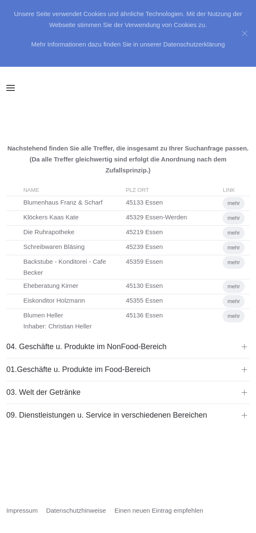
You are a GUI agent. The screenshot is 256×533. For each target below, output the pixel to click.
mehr (233, 203)
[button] (10, 88)
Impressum (22, 510)
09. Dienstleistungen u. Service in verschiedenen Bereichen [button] (106, 415)
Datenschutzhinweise (76, 510)
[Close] (245, 33)
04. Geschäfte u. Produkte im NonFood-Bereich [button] (86, 346)
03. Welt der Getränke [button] (43, 392)
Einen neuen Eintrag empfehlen (158, 510)
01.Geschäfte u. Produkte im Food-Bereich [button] (78, 369)
